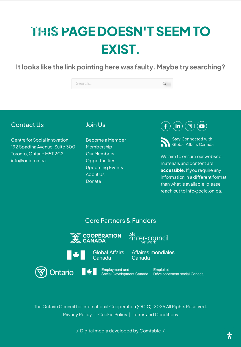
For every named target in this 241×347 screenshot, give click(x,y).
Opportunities (100, 160)
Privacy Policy (77, 314)
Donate (94, 18)
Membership (126, 18)
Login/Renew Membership (177, 18)
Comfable (150, 331)
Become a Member (106, 140)
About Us (95, 174)
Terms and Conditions (155, 314)
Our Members (100, 153)
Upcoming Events (104, 167)
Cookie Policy (112, 314)
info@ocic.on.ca (28, 160)
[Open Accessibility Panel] (229, 335)
